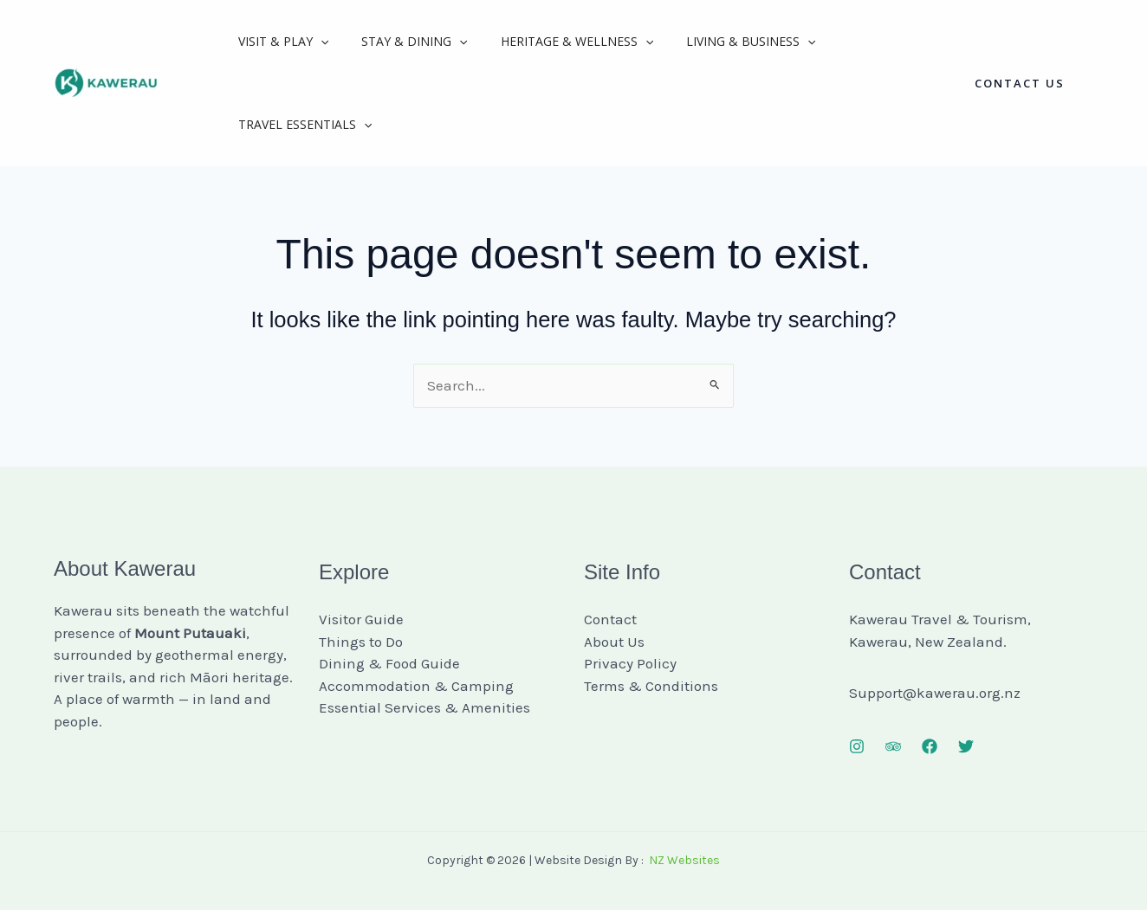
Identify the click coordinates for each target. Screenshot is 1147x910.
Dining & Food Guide (389, 663)
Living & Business (720, 41)
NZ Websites (684, 860)
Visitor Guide (361, 619)
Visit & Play (279, 41)
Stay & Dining (401, 41)
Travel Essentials (300, 124)
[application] (316, 41)
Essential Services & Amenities (424, 707)
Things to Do (361, 641)
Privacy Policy (630, 663)
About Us (614, 641)
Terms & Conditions (651, 685)
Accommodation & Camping (416, 685)
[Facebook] (929, 746)
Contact (610, 619)
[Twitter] (966, 746)
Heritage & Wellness (555, 41)
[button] (1019, 83)
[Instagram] (857, 746)
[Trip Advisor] (893, 746)
